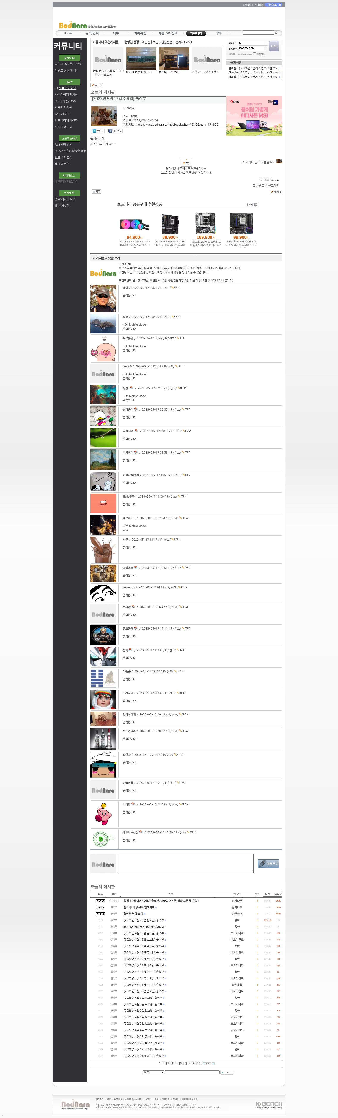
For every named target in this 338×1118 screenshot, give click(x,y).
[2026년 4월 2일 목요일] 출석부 (143, 1043)
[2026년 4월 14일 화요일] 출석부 (144, 965)
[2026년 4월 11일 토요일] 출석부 (144, 985)
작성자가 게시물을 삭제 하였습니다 (144, 927)
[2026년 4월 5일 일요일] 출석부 (143, 1023)
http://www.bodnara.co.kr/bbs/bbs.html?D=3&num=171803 (177, 124)
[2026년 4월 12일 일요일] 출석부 (144, 978)
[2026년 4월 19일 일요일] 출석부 (144, 933)
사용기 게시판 (63, 107)
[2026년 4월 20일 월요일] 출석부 (144, 920)
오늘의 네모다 (63, 127)
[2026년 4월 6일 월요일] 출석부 (143, 1017)
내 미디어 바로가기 (66, 181)
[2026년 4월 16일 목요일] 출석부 (144, 952)
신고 (166, 288)
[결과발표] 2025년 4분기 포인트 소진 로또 (253, 72)
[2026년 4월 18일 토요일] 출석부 (144, 939)
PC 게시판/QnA (65, 101)
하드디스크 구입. (169, 72)
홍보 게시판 (62, 206)
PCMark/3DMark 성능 (70, 151)
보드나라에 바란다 (66, 120)
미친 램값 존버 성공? (138, 72)
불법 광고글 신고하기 (266, 185)
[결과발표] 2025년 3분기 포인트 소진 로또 (253, 77)
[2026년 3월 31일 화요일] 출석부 (144, 1056)
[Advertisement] (194, 19)
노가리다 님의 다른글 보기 (262, 162)
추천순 (146, 42)
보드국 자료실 (63, 157)
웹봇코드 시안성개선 (204, 72)
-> (65, 88)
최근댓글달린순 (162, 42)
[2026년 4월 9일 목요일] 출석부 (143, 998)
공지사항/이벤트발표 (68, 64)
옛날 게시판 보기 (65, 199)
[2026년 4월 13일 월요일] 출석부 (144, 972)
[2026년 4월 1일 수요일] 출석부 (143, 1049)
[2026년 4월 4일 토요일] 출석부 (143, 1030)
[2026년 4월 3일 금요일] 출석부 (143, 1036)
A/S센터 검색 (63, 144)
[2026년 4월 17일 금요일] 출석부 (144, 946)
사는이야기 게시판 (66, 94)
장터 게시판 (62, 114)
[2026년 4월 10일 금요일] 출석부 (144, 991)
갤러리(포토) (183, 42)
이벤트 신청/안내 (66, 70)
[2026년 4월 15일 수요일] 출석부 (144, 959)
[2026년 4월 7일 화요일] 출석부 (143, 1010)
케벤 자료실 (62, 164)
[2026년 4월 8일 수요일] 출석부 (143, 1004)
